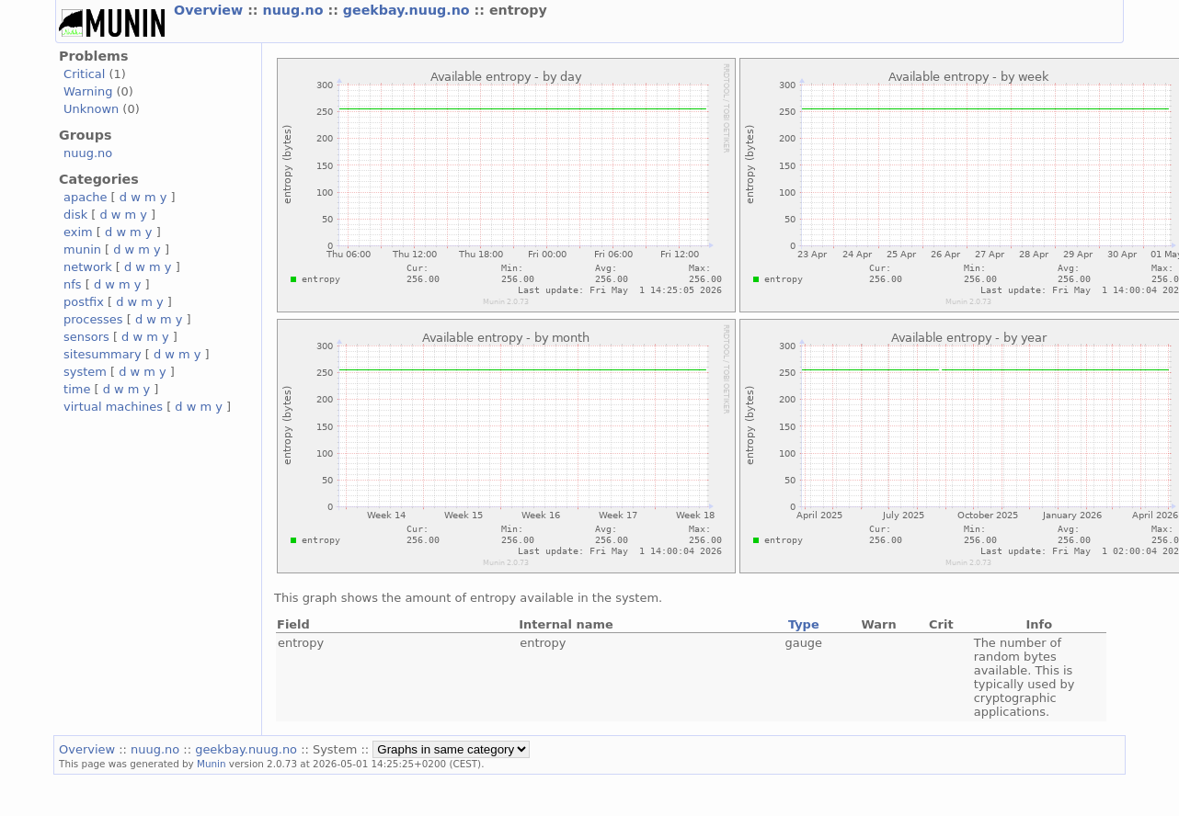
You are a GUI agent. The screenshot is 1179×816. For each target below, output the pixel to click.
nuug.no (295, 10)
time (76, 389)
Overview (210, 10)
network (87, 267)
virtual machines (113, 407)
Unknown (91, 109)
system (85, 372)
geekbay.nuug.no (409, 10)
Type (803, 624)
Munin (211, 763)
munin (82, 249)
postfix (83, 302)
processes (93, 319)
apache (85, 197)
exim (78, 232)
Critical (84, 74)
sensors (86, 337)
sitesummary (102, 354)
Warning (87, 91)
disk (75, 214)
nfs (72, 284)
